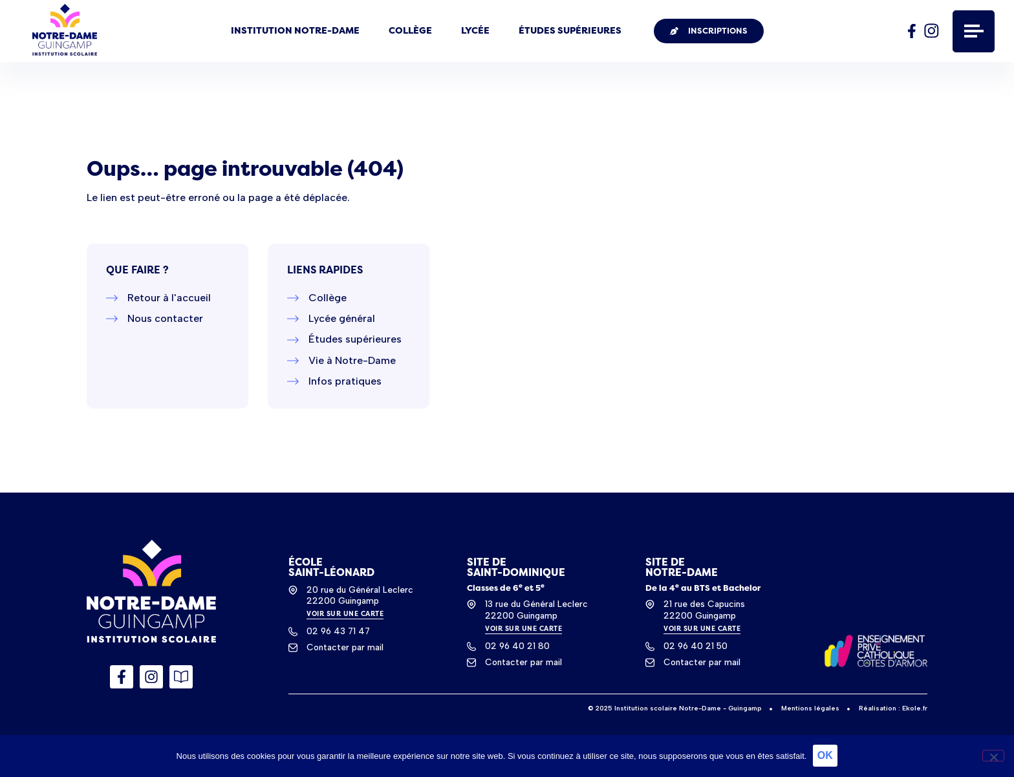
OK (825, 755)
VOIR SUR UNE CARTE (345, 614)
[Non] (993, 755)
